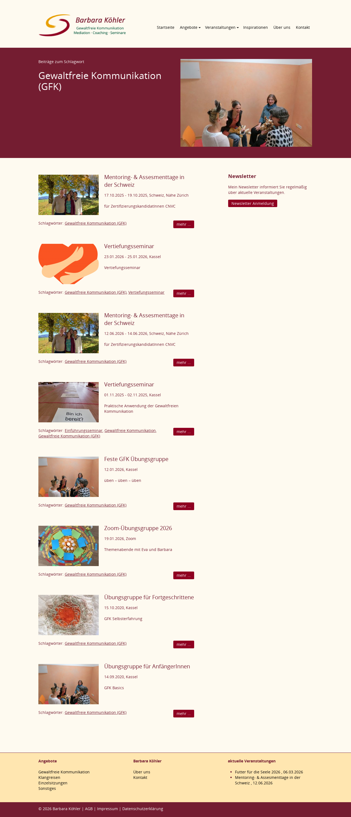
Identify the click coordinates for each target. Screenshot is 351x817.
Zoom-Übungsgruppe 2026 (138, 528)
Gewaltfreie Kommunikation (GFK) (95, 223)
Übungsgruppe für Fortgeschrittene (149, 597)
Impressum (107, 808)
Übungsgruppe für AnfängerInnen (147, 666)
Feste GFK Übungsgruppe (136, 459)
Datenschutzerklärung (142, 808)
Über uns (281, 27)
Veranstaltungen (220, 27)
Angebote (188, 27)
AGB (89, 808)
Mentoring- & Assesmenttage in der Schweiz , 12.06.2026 (268, 780)
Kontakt (303, 27)
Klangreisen (49, 777)
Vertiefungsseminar (129, 246)
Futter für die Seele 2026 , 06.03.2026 (269, 771)
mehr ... (184, 224)
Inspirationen (255, 27)
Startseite (165, 27)
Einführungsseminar (84, 430)
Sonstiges (47, 788)
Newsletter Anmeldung (252, 203)
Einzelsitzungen (52, 782)
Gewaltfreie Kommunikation (130, 430)
